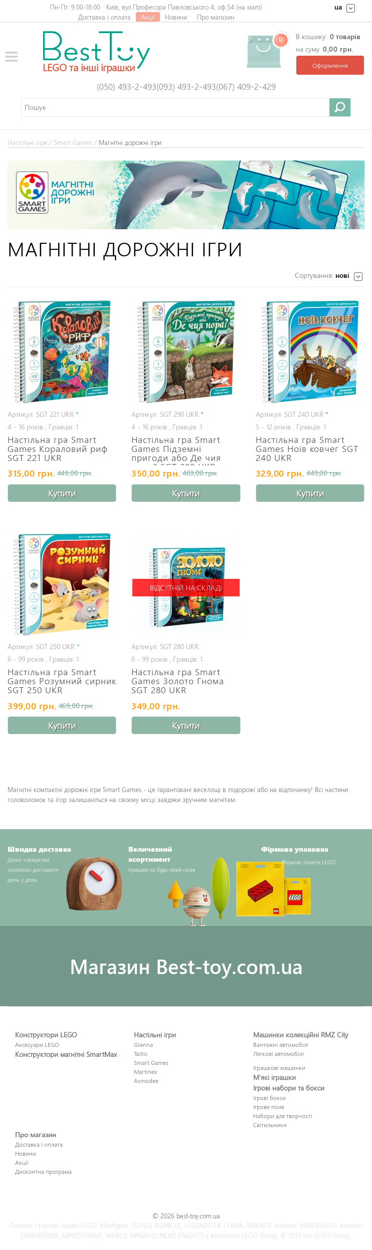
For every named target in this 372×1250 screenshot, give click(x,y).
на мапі (249, 7)
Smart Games (73, 142)
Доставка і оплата (104, 17)
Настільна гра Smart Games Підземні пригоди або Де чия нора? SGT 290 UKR (176, 449)
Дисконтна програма (43, 1171)
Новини (176, 17)
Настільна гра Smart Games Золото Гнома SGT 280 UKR (177, 680)
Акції (148, 17)
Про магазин (215, 17)
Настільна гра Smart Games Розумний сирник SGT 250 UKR (62, 680)
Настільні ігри (27, 142)
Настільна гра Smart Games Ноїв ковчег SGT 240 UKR (307, 448)
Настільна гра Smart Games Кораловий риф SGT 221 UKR (58, 448)
